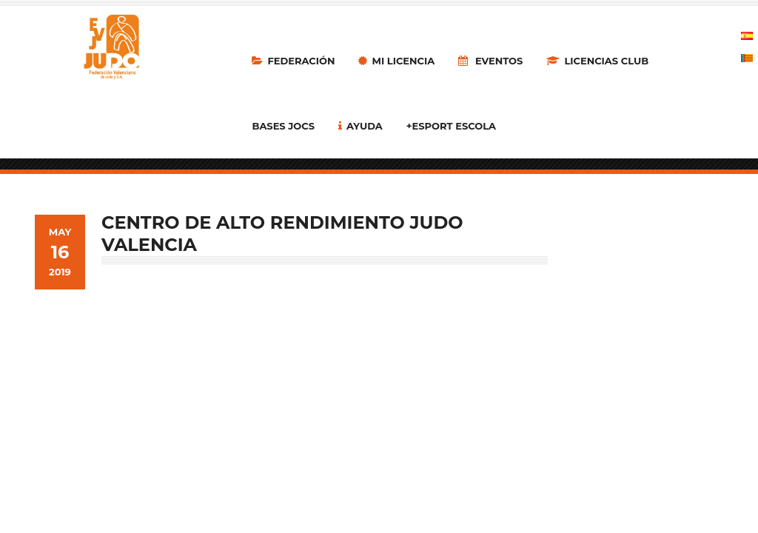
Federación (293, 61)
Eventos (490, 61)
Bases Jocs (283, 126)
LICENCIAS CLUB (597, 61)
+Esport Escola (451, 126)
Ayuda (360, 126)
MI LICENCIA (396, 61)
